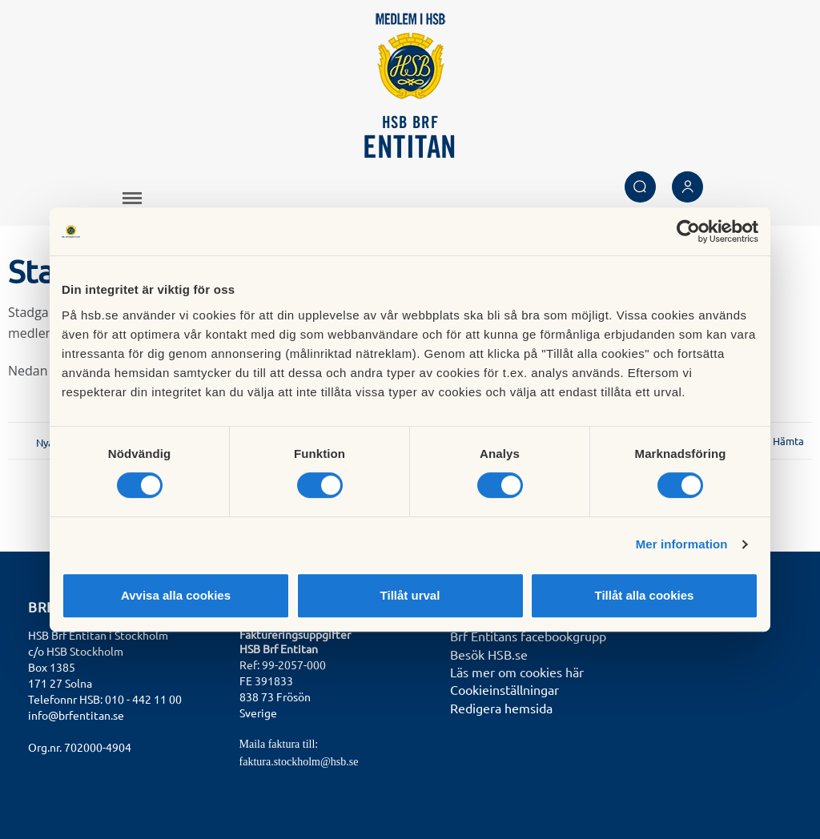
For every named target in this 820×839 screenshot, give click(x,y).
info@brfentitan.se (76, 715)
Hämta (788, 441)
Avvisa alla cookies (176, 595)
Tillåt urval (410, 595)
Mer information (682, 544)
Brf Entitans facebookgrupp (528, 636)
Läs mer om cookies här (517, 672)
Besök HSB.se (489, 654)
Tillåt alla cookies (644, 595)
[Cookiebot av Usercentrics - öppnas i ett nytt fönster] (688, 231)
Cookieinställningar (504, 689)
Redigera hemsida (501, 708)
